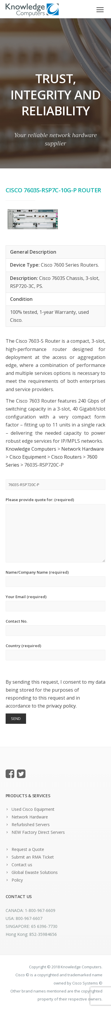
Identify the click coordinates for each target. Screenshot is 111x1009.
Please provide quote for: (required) (56, 529)
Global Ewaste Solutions (35, 872)
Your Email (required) (56, 602)
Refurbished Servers (31, 824)
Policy (17, 880)
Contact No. (56, 627)
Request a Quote (28, 849)
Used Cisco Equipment (33, 809)
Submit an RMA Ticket (33, 857)
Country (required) (56, 651)
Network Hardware (30, 817)
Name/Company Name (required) (56, 578)
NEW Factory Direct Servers (38, 832)
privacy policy (61, 706)
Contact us (22, 864)
